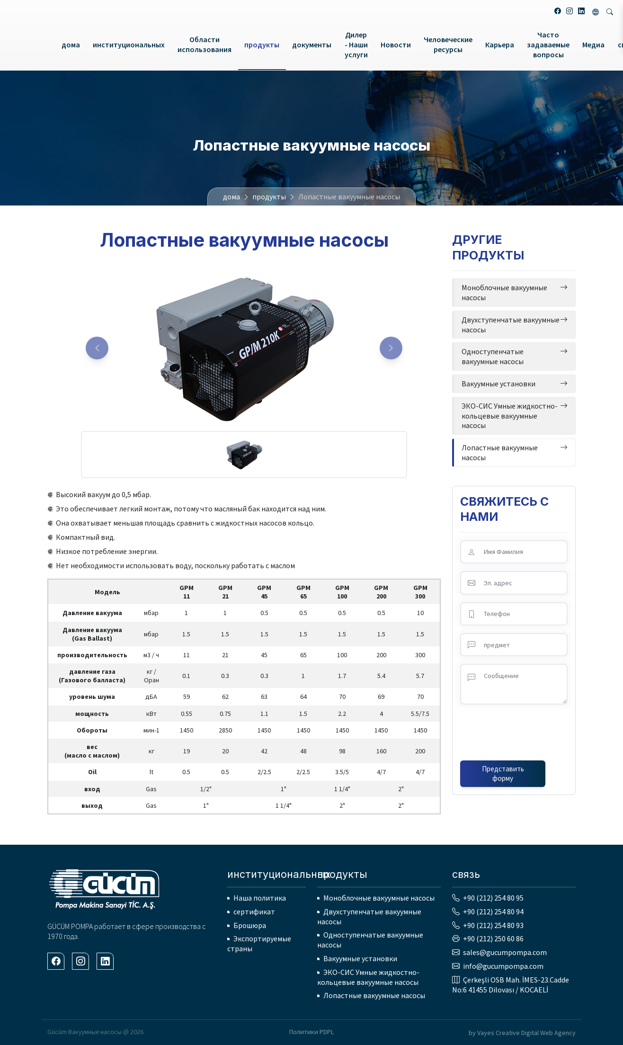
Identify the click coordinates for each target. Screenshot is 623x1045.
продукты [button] (261, 44)
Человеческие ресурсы (448, 44)
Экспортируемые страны (259, 943)
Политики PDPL (311, 1031)
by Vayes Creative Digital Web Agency (522, 1032)
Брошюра (249, 925)
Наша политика (259, 897)
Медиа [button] (593, 44)
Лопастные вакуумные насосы (374, 995)
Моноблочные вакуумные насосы (379, 897)
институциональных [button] (129, 44)
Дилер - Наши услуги (356, 44)
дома (71, 44)
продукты (269, 196)
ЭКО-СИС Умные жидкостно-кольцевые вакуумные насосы (368, 977)
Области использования (204, 44)
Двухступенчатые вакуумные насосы (369, 916)
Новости (396, 44)
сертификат (254, 911)
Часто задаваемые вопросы (548, 44)
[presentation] (514, 730)
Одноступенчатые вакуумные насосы (370, 939)
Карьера (499, 44)
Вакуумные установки (360, 958)
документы (311, 44)
